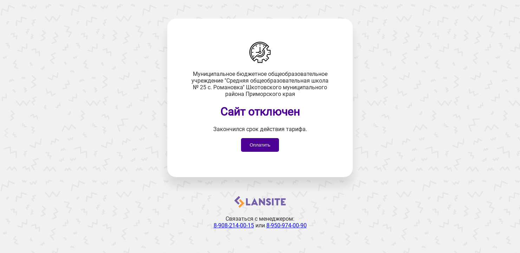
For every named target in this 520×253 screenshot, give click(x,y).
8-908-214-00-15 (234, 225)
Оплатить (259, 145)
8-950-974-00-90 (286, 225)
